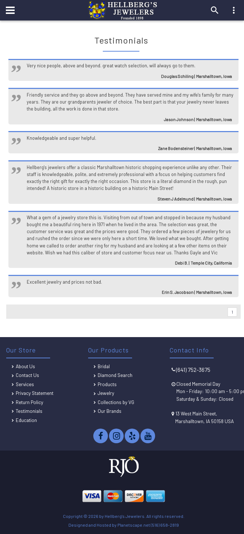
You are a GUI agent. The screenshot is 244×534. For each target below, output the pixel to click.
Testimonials (29, 411)
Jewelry (106, 393)
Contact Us (27, 375)
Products (107, 384)
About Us (25, 366)
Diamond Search (115, 375)
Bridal (104, 366)
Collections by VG (116, 402)
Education (26, 420)
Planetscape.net (133, 524)
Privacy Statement (34, 393)
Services (25, 384)
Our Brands (109, 411)
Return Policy (29, 402)
